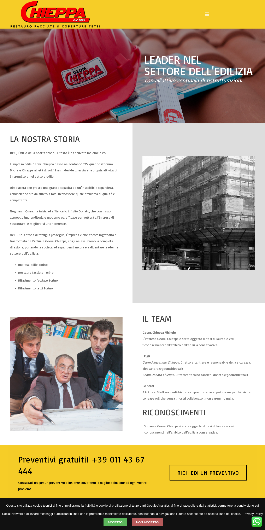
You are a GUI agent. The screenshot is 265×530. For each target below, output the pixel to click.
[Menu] (207, 14)
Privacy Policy (253, 514)
